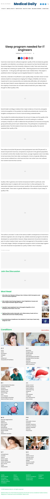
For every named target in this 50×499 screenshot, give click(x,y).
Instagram (41, 478)
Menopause (4, 427)
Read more (26, 494)
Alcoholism (4, 353)
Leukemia (28, 391)
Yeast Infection (30, 463)
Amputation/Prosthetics (7, 359)
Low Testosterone (30, 397)
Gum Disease (4, 396)
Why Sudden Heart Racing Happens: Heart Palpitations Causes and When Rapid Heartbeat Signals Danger (20, 301)
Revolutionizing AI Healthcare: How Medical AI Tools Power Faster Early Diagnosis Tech (20, 320)
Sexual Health (4, 460)
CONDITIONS (45, 8)
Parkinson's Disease (31, 426)
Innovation (4, 478)
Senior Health (4, 459)
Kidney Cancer (30, 385)
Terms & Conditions (31, 476)
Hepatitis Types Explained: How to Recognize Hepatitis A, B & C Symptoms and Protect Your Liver (18, 307)
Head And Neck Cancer (7, 399)
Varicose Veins (30, 457)
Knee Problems (30, 388)
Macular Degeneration (7, 419)
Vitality (2, 475)
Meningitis (3, 426)
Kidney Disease (30, 386)
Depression (29, 355)
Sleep (2, 465)
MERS (2, 432)
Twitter (40, 476)
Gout (2, 394)
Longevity (28, 396)
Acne (2, 350)
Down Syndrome (30, 364)
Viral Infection (29, 459)
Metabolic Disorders (6, 433)
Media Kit (28, 475)
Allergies (3, 355)
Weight (28, 460)
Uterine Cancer (30, 456)
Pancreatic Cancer (31, 421)
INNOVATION (19, 8)
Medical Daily (25, 4)
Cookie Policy (29, 479)
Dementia (28, 350)
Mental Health (4, 430)
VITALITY (3, 8)
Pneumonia (29, 430)
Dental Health (29, 353)
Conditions (6, 330)
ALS (2, 356)
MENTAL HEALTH (11, 8)
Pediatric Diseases (30, 427)
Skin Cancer (4, 463)
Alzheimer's (4, 358)
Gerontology (4, 393)
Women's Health (30, 462)
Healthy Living (4, 479)
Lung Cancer (29, 399)
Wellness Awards (36, 8)
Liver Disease (29, 394)
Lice (27, 393)
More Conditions (45, 330)
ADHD (2, 352)
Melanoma (4, 423)
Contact (15, 476)
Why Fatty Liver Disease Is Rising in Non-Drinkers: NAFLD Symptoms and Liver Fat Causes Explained (21, 295)
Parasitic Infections (31, 424)
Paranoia (28, 423)
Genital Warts (4, 389)
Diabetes (28, 359)
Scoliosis (3, 456)
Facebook (41, 475)
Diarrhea (28, 361)
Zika (27, 465)
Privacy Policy (29, 478)
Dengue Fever (29, 352)
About (15, 475)
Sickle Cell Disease (5, 462)
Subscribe (16, 478)
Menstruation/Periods (6, 429)
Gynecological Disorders (7, 397)
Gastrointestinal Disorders (7, 385)
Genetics (3, 388)
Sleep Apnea (4, 466)
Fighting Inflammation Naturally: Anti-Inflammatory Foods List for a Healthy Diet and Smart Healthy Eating (20, 314)
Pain (27, 419)
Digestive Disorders (31, 363)
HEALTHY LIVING (27, 8)
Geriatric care (4, 391)
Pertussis (28, 429)
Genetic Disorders (5, 386)
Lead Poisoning (30, 389)
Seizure (3, 457)
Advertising (16, 479)
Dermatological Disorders (32, 356)
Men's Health (4, 424)
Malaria (3, 421)
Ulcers (27, 454)
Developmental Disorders (32, 358)
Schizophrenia (4, 454)
